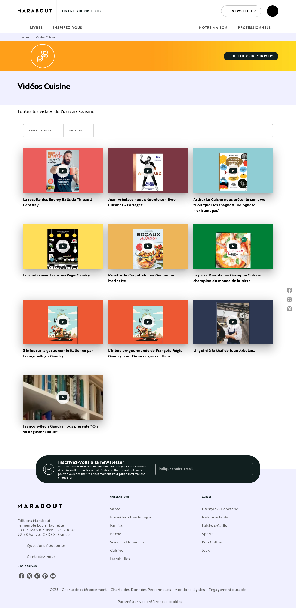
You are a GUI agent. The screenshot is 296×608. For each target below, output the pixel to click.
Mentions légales (190, 589)
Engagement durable (227, 589)
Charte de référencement (84, 589)
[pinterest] (45, 576)
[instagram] (37, 576)
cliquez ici (65, 477)
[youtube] (53, 576)
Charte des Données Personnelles (141, 589)
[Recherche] (272, 11)
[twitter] (29, 576)
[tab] (22, 27)
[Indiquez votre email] (198, 469)
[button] (241, 11)
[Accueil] (37, 11)
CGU (54, 589)
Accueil (26, 37)
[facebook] (21, 576)
